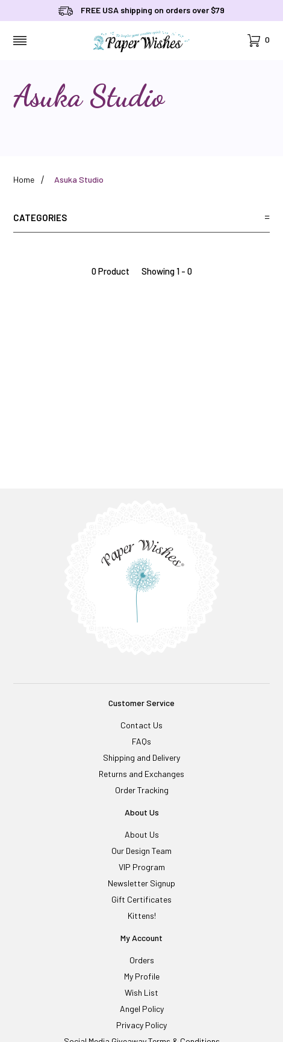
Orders (141, 960)
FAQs (141, 741)
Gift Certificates (141, 899)
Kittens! (142, 915)
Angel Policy (142, 1009)
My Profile (142, 976)
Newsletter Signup (141, 883)
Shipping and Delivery (141, 757)
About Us (142, 834)
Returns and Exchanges (141, 774)
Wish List (141, 992)
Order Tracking (142, 790)
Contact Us (141, 725)
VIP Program (142, 867)
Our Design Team (141, 850)
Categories (141, 217)
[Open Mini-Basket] (258, 40)
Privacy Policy (141, 1025)
